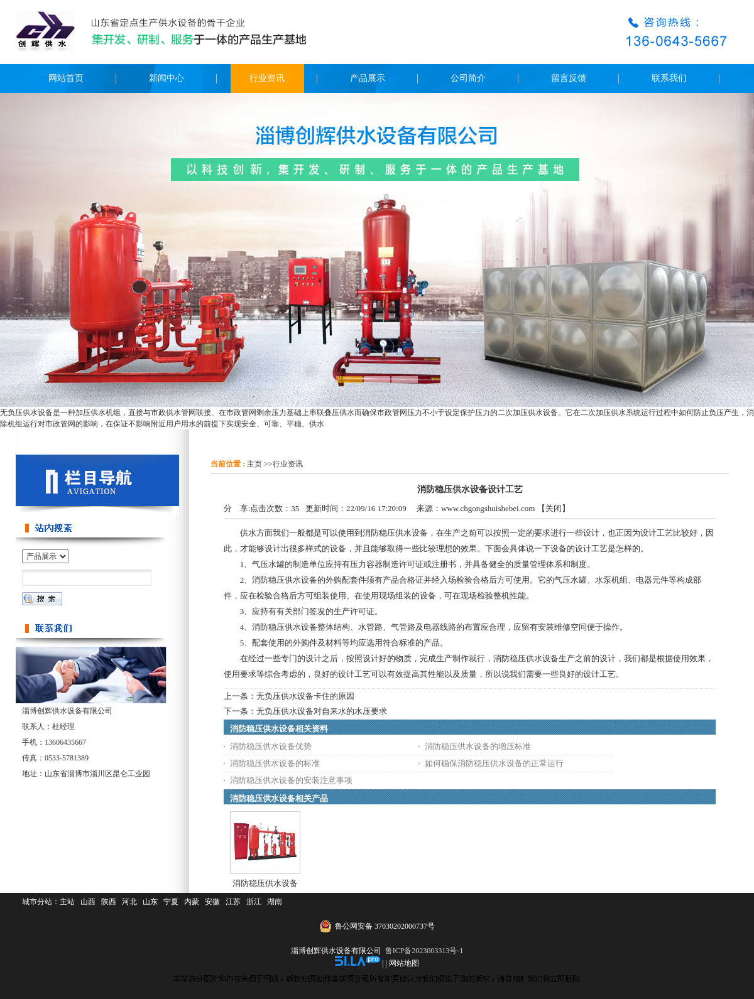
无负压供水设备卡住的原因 (305, 696)
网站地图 (404, 963)
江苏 (233, 901)
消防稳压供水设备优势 (271, 746)
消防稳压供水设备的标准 (275, 763)
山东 (150, 901)
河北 (129, 901)
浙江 (253, 901)
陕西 (108, 901)
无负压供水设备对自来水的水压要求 (321, 711)
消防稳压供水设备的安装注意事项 (291, 780)
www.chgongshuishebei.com (488, 508)
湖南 (274, 901)
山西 (88, 901)
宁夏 (170, 901)
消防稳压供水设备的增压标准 (478, 746)
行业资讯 (288, 464)
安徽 (212, 901)
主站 (67, 901)
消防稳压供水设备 (265, 883)
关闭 (553, 508)
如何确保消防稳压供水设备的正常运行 (494, 763)
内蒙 (191, 901)
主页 (254, 464)
